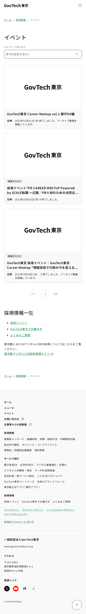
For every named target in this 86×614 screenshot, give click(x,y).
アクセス (9, 556)
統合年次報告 (11, 444)
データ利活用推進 (45, 470)
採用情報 (21, 20)
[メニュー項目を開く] (80, 5)
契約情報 (40, 450)
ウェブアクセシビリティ (16, 513)
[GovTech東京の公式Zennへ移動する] (34, 588)
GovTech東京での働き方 (26, 329)
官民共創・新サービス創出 (19, 476)
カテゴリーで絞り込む (15, 46)
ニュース (9, 407)
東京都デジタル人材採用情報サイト (27, 354)
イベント (35, 20)
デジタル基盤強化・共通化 (51, 464)
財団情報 (9, 432)
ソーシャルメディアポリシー (60, 509)
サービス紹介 (11, 458)
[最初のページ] (32, 294)
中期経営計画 (67, 439)
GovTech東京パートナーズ (19, 481)
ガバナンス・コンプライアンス (39, 444)
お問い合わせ (11, 418)
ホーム (8, 20)
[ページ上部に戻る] (77, 605)
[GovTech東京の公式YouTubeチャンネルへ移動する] (16, 588)
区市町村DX (27, 464)
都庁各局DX (11, 464)
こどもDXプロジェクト (50, 476)
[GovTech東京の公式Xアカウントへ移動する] (7, 588)
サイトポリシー (11, 509)
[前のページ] (45, 294)
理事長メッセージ (14, 439)
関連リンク (10, 580)
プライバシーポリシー (33, 509)
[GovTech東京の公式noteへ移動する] (25, 588)
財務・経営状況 (48, 439)
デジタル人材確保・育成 (18, 470)
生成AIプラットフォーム (51, 481)
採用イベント (18, 323)
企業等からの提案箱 (15, 424)
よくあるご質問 (20, 335)
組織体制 (32, 439)
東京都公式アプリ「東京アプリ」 (22, 487)
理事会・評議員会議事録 (18, 450)
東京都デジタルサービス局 (17, 521)
